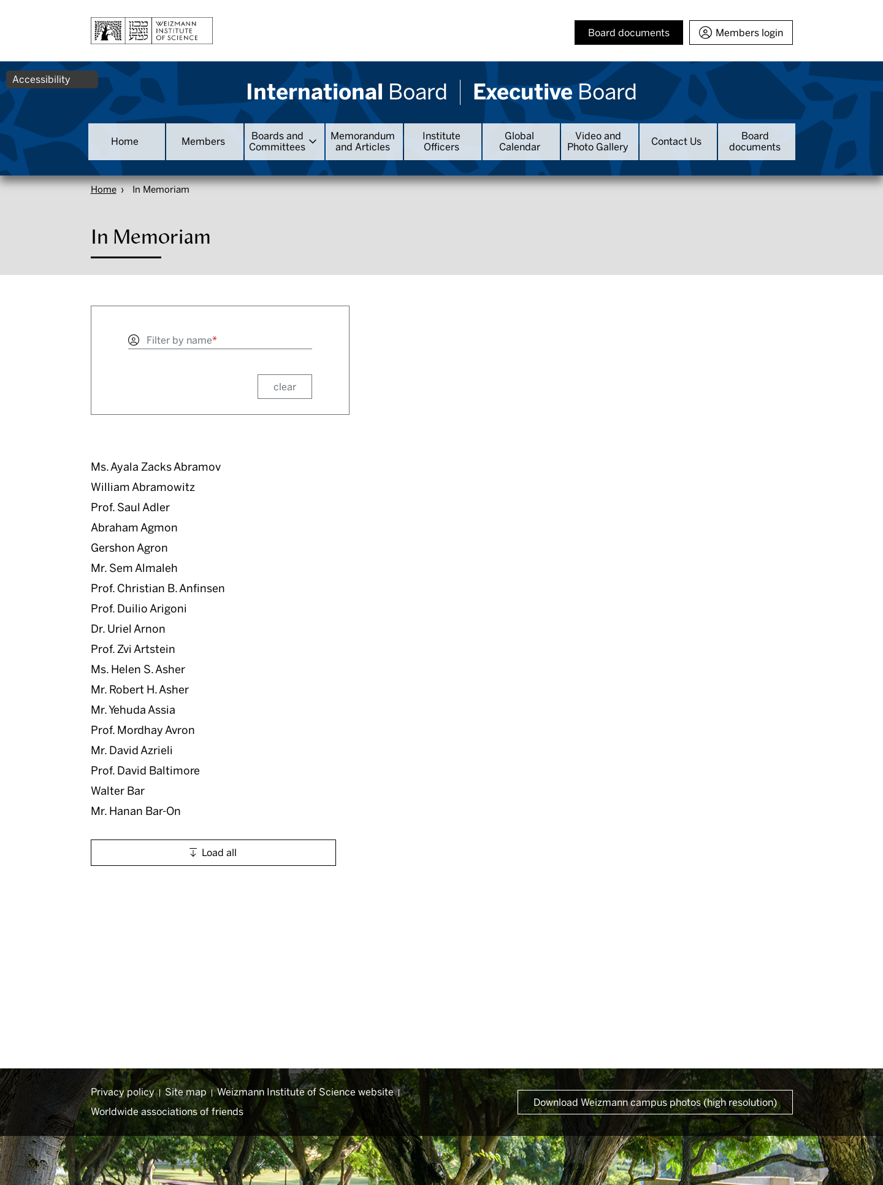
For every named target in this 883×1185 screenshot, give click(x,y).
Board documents (755, 141)
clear (284, 387)
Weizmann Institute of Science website (305, 1092)
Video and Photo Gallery (598, 141)
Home (125, 141)
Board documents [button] (629, 33)
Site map (186, 1092)
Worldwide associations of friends (167, 1111)
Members (203, 141)
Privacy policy (123, 1092)
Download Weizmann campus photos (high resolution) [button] (655, 1102)
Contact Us (676, 141)
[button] (206, 467)
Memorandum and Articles (363, 141)
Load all (219, 853)
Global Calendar (519, 141)
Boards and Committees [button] (277, 141)
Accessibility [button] (41, 79)
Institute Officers (441, 141)
